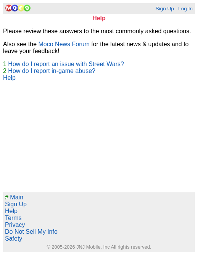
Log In (185, 8)
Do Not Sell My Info (31, 231)
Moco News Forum (64, 44)
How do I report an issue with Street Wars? (66, 64)
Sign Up (164, 8)
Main (14, 197)
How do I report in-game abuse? (51, 71)
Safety (13, 238)
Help (9, 77)
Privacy (15, 225)
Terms (13, 218)
